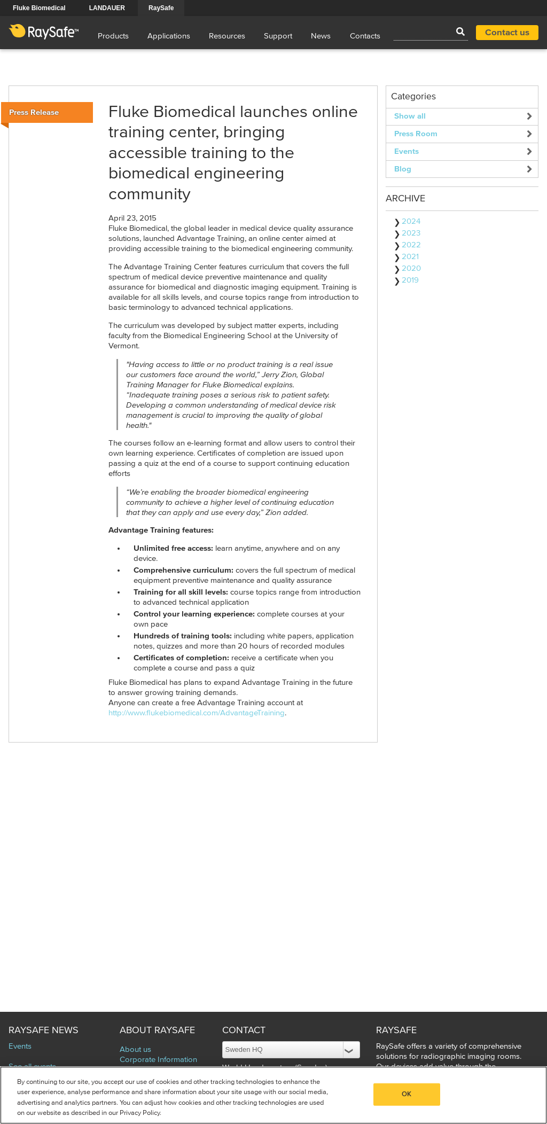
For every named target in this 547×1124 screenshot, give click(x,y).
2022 (411, 245)
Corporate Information (158, 1060)
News (321, 36)
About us (135, 1049)
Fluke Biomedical (39, 8)
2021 (410, 257)
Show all (410, 116)
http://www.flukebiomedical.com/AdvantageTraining (196, 713)
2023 (411, 233)
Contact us (507, 32)
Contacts (365, 36)
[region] (273, 1095)
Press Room (415, 134)
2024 (411, 221)
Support (278, 36)
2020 (411, 268)
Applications (168, 36)
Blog (402, 169)
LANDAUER (107, 8)
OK (406, 1094)
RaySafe (161, 8)
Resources (227, 36)
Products (113, 36)
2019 (410, 280)
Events (406, 151)
